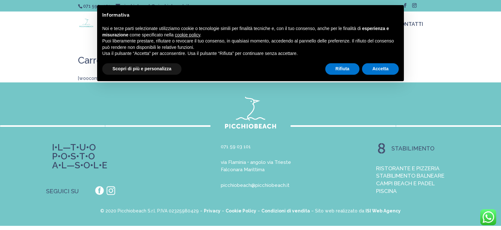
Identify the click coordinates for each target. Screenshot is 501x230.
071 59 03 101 (236, 147)
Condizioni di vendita (285, 210)
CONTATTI (410, 24)
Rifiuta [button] (342, 68)
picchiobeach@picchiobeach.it (255, 185)
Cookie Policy (241, 210)
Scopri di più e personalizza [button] (141, 68)
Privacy (212, 210)
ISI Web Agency (383, 210)
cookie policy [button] (187, 34)
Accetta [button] (380, 68)
